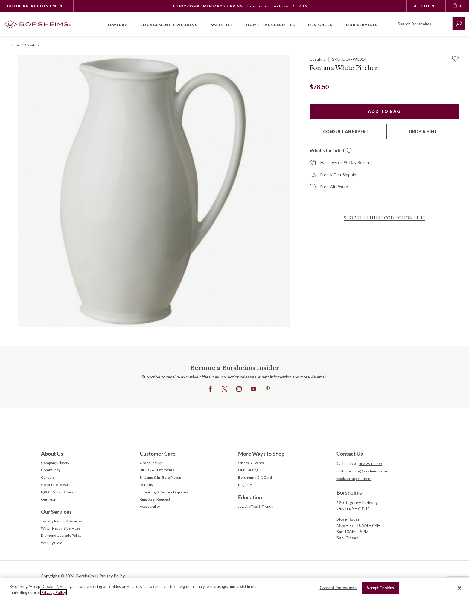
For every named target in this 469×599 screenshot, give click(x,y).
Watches (222, 24)
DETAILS (299, 6)
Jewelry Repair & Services (65, 528)
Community (52, 472)
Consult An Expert (345, 131)
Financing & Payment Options (167, 497)
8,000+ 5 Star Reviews (62, 497)
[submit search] (459, 23)
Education (250, 501)
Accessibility (151, 513)
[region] (234, 588)
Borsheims (349, 493)
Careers (48, 480)
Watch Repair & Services (64, 536)
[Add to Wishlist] (455, 58)
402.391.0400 (372, 463)
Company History (57, 463)
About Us (52, 453)
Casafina (318, 59)
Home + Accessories (270, 24)
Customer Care (158, 453)
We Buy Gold (53, 553)
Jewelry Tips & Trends (259, 511)
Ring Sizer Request (157, 505)
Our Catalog (249, 472)
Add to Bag (384, 111)
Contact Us (349, 453)
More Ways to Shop (261, 453)
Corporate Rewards (59, 488)
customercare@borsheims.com (365, 471)
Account (426, 6)
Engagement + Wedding (169, 24)
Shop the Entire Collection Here (384, 217)
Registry (246, 488)
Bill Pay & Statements (160, 471)
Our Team (50, 505)
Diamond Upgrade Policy (63, 545)
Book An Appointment (36, 6)
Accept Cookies (380, 587)
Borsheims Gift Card (257, 480)
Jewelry (117, 24)
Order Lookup (153, 463)
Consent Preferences (338, 587)
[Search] (424, 23)
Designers (320, 24)
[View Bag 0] (457, 6)
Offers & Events (253, 463)
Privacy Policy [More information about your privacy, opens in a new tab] (53, 592)
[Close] (459, 588)
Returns (147, 488)
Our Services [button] (362, 24)
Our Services (56, 518)
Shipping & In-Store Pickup (165, 480)
